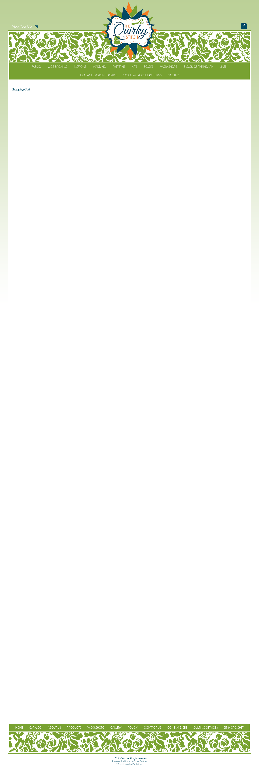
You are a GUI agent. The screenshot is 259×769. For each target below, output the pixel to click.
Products (74, 727)
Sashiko (173, 75)
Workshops (168, 66)
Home (19, 727)
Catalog (35, 727)
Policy (133, 727)
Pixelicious (137, 764)
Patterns (119, 66)
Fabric (36, 66)
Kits (134, 66)
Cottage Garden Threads (98, 75)
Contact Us (152, 727)
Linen (223, 66)
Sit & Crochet (234, 727)
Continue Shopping (129, 97)
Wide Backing (57, 66)
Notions (80, 66)
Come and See (177, 727)
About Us (54, 727)
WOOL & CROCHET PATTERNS (142, 75)
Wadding (99, 66)
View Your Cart (23, 26)
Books (148, 66)
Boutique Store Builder (135, 761)
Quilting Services (205, 727)
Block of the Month (198, 66)
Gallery (116, 727)
